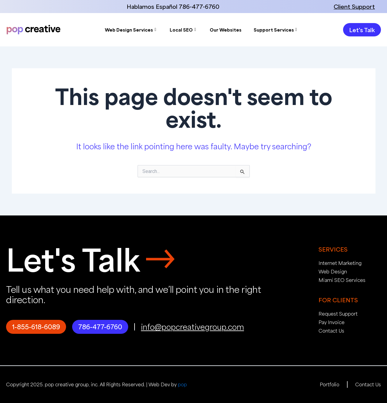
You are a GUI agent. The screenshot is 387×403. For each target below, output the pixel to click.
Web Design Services (130, 29)
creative (33, 28)
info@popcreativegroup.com (192, 327)
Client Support (354, 6)
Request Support (338, 313)
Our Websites (226, 29)
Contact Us (331, 330)
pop (182, 384)
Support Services (275, 29)
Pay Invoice (332, 322)
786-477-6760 (199, 6)
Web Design (333, 271)
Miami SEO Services (342, 280)
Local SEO (183, 29)
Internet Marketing (340, 263)
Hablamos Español (152, 6)
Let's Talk (73, 259)
